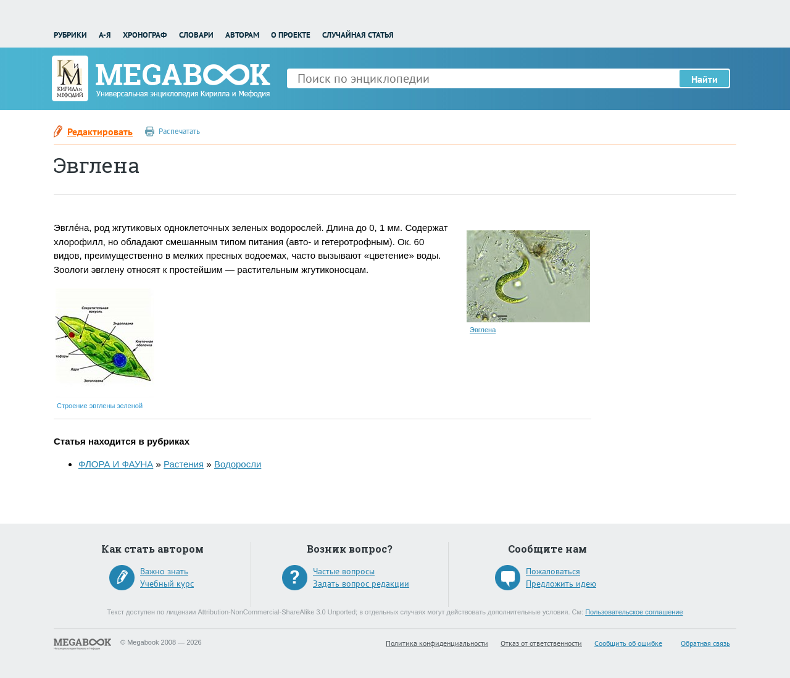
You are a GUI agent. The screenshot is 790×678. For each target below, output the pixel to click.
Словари (196, 35)
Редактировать (100, 131)
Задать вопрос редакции (361, 583)
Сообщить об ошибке (628, 643)
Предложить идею (561, 583)
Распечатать (179, 131)
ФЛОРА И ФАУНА (115, 464)
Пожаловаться (553, 571)
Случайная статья (358, 35)
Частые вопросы (344, 571)
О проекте (290, 35)
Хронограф (145, 35)
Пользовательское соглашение (634, 612)
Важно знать (164, 571)
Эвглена (483, 329)
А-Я (105, 35)
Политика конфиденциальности (437, 643)
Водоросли (237, 464)
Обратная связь (705, 643)
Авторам (242, 35)
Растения (184, 464)
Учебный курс (167, 583)
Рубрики (70, 35)
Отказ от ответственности (541, 643)
